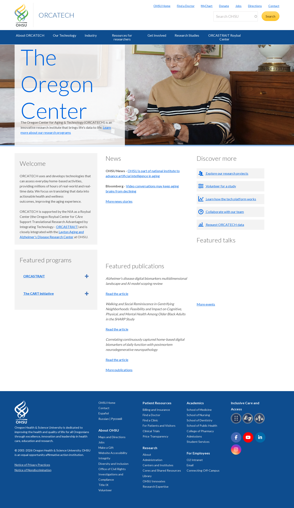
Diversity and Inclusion (113, 463)
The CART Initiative (38, 293)
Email (190, 465)
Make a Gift (106, 447)
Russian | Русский (110, 419)
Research (150, 448)
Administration (152, 460)
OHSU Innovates (154, 481)
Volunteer (105, 490)
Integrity (104, 458)
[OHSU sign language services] (248, 423)
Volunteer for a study (220, 186)
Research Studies (187, 35)
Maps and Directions (112, 437)
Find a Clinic (150, 420)
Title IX (103, 485)
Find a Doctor (186, 6)
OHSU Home (161, 6)
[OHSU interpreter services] (260, 423)
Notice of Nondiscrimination (33, 470)
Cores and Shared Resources (162, 470)
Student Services (198, 441)
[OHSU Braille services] (237, 423)
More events (206, 304)
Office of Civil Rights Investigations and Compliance (112, 474)
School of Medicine (199, 409)
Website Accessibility (112, 453)
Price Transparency (155, 436)
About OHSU (108, 430)
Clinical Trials (151, 431)
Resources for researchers (122, 37)
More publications (119, 370)
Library (147, 476)
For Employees (198, 453)
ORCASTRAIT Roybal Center (224, 37)
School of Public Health (202, 425)
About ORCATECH (30, 35)
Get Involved (157, 35)
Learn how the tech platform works (230, 199)
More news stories (119, 201)
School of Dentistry (199, 420)
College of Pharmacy (200, 431)
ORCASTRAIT (66, 227)
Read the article (117, 294)
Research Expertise (155, 486)
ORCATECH (56, 15)
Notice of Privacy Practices (32, 464)
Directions (255, 6)
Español (103, 413)
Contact (273, 6)
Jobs (238, 6)
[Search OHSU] (235, 16)
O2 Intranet (195, 460)
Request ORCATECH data (224, 225)
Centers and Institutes (158, 465)
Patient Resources (157, 403)
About (147, 454)
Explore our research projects (226, 173)
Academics (195, 403)
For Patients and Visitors (159, 425)
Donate (224, 6)
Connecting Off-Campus (203, 470)
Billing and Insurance (156, 409)
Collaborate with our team (224, 212)
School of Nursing (198, 415)
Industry (91, 35)
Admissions (194, 436)
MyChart (207, 6)
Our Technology (64, 35)
